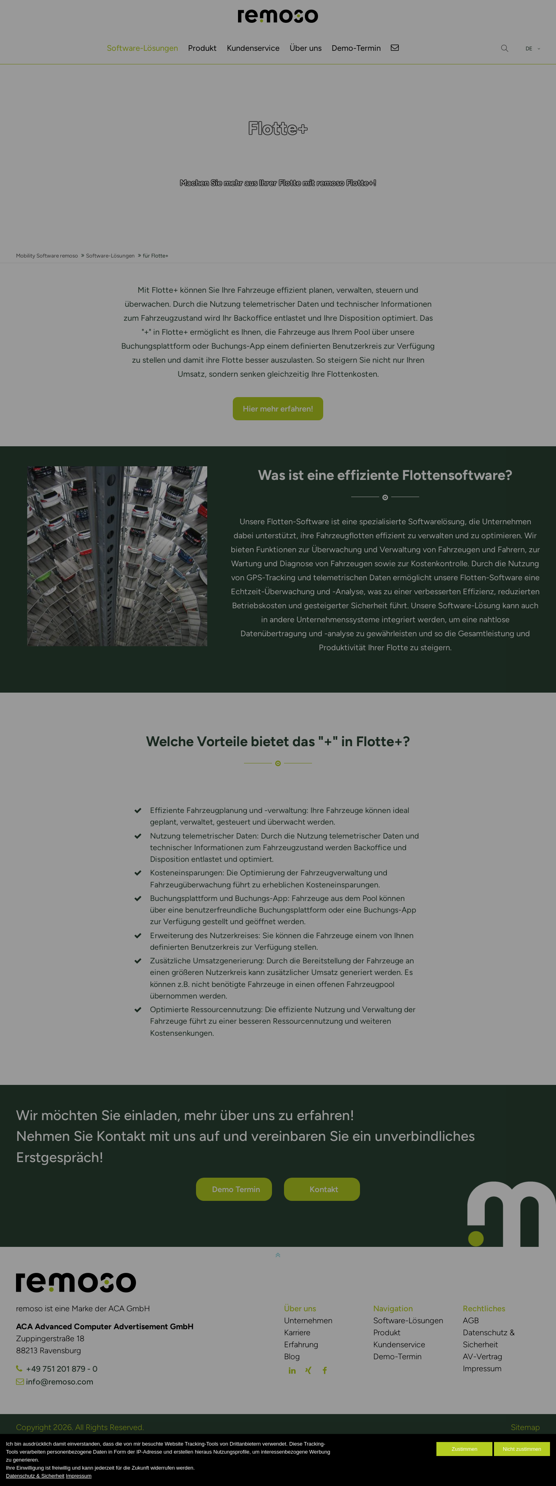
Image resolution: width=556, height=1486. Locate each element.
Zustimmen (464, 1449)
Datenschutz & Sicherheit (35, 1476)
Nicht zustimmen (522, 1449)
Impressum (79, 1476)
